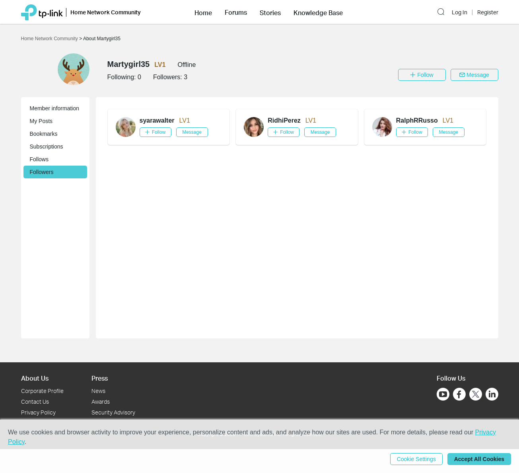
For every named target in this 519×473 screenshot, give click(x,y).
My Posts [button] (41, 121)
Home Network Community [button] (105, 12)
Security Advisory (113, 412)
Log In (459, 12)
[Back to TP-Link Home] (42, 11)
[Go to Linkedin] (492, 394)
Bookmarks (44, 134)
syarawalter (157, 120)
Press (99, 378)
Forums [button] (236, 12)
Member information (55, 108)
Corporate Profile (42, 390)
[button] (203, 12)
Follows (39, 159)
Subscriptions (46, 146)
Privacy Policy (38, 412)
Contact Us (35, 401)
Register (487, 12)
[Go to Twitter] (475, 395)
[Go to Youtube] (443, 394)
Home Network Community (50, 38)
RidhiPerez (284, 120)
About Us (35, 378)
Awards (100, 401)
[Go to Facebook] (459, 394)
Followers (42, 172)
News (98, 390)
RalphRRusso (417, 120)
